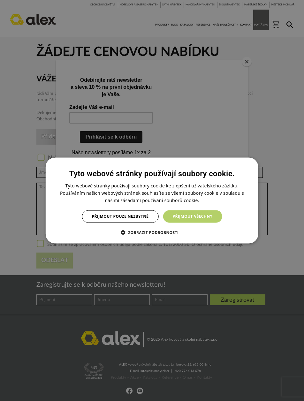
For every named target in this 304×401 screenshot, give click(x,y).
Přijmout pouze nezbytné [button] (120, 216)
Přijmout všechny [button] (192, 216)
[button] (152, 232)
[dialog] (152, 201)
